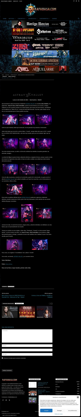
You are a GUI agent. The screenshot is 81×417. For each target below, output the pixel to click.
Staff (20, 1)
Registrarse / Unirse (6, 1)
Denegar (59, 410)
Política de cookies (59, 414)
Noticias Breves (5, 317)
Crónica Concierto (12, 76)
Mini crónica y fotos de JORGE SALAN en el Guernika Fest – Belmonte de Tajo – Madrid (13, 296)
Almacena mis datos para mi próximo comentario (14, 358)
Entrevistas (32, 18)
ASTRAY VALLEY (10, 179)
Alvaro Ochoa (8, 264)
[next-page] (51, 303)
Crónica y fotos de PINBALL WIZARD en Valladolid (41, 296)
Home (4, 18)
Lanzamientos (45, 18)
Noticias (12, 18)
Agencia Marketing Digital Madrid (9, 415)
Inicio (3, 74)
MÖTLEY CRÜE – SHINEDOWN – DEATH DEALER (44, 391)
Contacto (15, 1)
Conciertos (22, 18)
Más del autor (19, 303)
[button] (78, 397)
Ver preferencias (72, 410)
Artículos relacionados (8, 303)
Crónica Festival (23, 317)
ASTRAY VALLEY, (30, 103)
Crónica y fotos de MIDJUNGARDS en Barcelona (43, 384)
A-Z (56, 384)
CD (56, 389)
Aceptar (46, 410)
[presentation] (14, 365)
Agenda (54, 18)
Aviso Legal (37, 411)
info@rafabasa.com (12, 397)
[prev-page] (50, 303)
